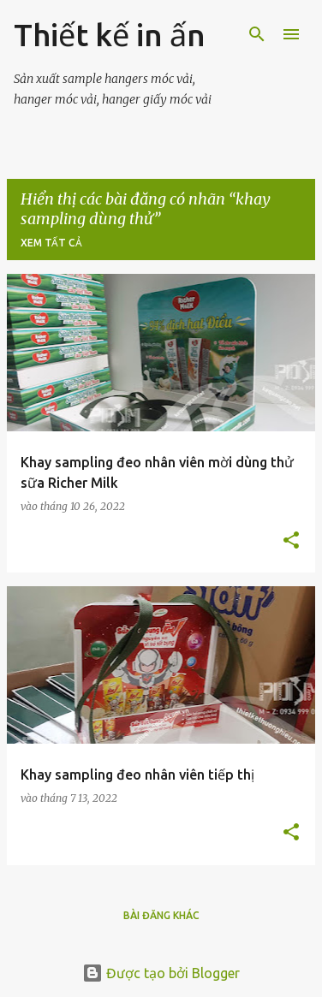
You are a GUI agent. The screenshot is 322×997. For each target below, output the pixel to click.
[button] (291, 541)
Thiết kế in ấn (110, 34)
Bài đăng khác (161, 915)
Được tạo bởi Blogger (161, 973)
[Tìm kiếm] (257, 34)
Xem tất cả (51, 242)
